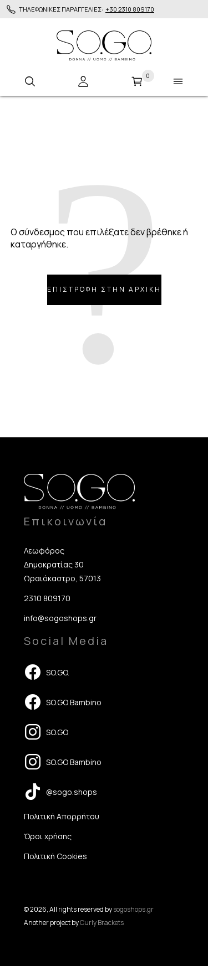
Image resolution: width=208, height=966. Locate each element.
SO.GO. (46, 672)
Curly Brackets (102, 922)
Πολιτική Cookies (55, 856)
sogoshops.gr (133, 909)
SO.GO (46, 732)
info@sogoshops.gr (60, 618)
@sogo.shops (60, 791)
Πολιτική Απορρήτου (61, 816)
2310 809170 (47, 598)
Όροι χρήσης (48, 836)
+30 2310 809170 (129, 9)
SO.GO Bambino (63, 702)
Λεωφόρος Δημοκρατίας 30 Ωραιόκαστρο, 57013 (62, 564)
